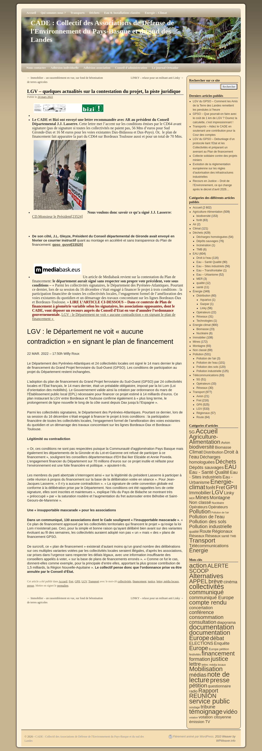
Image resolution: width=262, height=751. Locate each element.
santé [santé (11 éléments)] (225, 536)
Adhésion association (96, 67)
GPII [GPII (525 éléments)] (231, 487)
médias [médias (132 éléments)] (197, 675)
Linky (203, 308)
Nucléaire (202, 333)
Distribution (203, 295)
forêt (199, 220)
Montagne (199, 346)
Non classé (200, 350)
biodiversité (203, 216)
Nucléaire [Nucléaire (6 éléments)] (218, 503)
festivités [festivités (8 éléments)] (195, 654)
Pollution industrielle (208, 371)
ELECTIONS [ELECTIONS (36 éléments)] (201, 643)
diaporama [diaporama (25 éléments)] (226, 622)
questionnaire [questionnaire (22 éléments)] (219, 686)
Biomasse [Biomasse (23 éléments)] (223, 447)
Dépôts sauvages (207, 241)
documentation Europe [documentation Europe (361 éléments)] (209, 635)
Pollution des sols (207, 367)
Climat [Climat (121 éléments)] (196, 451)
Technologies (204, 320)
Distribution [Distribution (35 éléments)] (213, 452)
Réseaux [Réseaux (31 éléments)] (213, 536)
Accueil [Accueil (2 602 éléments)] (206, 431)
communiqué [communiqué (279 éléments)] (206, 592)
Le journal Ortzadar (165, 67)
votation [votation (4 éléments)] (193, 717)
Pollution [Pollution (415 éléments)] (200, 511)
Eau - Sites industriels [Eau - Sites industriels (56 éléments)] (213, 474)
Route (200, 417)
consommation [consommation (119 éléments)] (206, 617)
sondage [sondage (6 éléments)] (194, 707)
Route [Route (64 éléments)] (205, 531)
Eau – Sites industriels (210, 266)
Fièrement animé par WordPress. (193, 736)
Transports (77, 12)
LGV (84, 581)
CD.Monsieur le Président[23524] (57, 216)
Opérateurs (203, 312)
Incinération (203, 245)
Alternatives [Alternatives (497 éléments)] (206, 576)
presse (30, 585)
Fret (71, 581)
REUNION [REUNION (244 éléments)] (202, 696)
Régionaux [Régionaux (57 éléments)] (222, 531)
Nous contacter (36, 67)
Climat (197, 228)
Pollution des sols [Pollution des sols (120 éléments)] (207, 521)
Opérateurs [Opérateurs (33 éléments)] (218, 507)
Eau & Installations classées (122, 12)
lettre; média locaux (167, 581)
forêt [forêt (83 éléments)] (210, 487)
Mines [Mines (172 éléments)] (202, 497)
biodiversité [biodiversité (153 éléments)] (201, 447)
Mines (196, 341)
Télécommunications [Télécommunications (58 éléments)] (209, 545)
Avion (199, 396)
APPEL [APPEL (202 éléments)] (198, 581)
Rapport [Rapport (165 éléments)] (208, 690)
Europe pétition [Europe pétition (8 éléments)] (219, 649)
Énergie (197, 291)
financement (139, 581)
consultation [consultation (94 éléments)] (202, 622)
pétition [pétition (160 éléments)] (198, 685)
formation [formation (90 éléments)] (199, 659)
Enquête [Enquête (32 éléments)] (222, 643)
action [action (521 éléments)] (198, 565)
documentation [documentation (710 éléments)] (211, 627)
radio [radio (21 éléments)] (193, 691)
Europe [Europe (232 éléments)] (198, 648)
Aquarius (205, 299)
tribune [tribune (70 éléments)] (208, 706)
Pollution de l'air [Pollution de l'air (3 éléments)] (220, 512)
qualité (200, 283)
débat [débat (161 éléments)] (217, 638)
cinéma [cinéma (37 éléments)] (230, 581)
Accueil (31, 12)
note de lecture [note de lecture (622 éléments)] (209, 677)
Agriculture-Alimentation (208, 211)
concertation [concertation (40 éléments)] (201, 607)
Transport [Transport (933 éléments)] (202, 540)
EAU (196, 253)
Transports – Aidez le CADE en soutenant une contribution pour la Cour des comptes (214, 131)
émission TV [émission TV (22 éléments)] (199, 722)
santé (199, 287)
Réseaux (201, 316)
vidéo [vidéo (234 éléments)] (230, 711)
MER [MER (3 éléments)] (192, 498)
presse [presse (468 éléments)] (220, 680)
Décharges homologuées (211, 237)
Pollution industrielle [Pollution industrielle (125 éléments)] (210, 526)
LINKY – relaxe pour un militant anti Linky (157, 77)
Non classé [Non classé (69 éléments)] (200, 502)
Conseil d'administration (131, 67)
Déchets (94, 12)
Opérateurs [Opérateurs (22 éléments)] (198, 507)
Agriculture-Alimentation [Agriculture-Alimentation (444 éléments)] (204, 439)
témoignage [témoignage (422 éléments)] (206, 711)
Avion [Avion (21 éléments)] (225, 442)
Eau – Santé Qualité (208, 262)
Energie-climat (202, 325)
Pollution (198, 354)
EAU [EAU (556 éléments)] (231, 467)
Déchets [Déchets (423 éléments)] (226, 461)
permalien (62, 585)
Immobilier (199, 337)
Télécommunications (206, 375)
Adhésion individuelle (64, 67)
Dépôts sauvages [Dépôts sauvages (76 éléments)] (206, 467)
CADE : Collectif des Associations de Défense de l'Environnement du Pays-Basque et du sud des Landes (102, 31)
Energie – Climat (156, 12)
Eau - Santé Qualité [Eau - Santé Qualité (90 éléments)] (209, 472)
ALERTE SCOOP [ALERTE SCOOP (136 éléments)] (208, 568)
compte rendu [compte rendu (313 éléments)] (208, 602)
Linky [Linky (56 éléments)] (229, 492)
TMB (199, 249)
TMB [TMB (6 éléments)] (233, 536)
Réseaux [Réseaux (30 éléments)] (196, 536)
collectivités (124, 581)
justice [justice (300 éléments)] (219, 658)
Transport (93, 581)
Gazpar (204, 304)
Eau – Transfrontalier (209, 270)
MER (199, 278)
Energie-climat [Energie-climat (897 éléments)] (211, 484)
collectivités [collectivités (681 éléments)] (206, 586)
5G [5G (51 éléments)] (192, 432)
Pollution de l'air (206, 358)
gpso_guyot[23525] (67, 244)
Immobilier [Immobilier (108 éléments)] (200, 492)
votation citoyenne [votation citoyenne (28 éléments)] (215, 717)
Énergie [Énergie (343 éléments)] (198, 550)
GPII (77, 581)
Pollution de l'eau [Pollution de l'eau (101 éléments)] (207, 516)
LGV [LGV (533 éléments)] (217, 492)
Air (194, 224)
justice (151, 581)
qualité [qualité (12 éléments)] (194, 531)
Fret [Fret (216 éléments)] (220, 487)
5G (198, 379)
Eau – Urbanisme (207, 274)
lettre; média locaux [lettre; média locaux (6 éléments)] (214, 664)
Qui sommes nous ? (53, 12)
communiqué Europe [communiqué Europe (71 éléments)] (211, 597)
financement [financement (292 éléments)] (218, 653)
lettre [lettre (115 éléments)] (195, 664)
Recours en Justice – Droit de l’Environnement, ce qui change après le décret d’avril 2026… (212, 185)
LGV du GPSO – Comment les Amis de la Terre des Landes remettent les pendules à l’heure (215, 105)
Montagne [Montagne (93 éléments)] (220, 497)
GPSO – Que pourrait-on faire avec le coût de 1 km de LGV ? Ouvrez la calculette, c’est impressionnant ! (215, 118)
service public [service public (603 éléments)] (209, 701)
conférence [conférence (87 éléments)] (201, 612)
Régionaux (203, 413)
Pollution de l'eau (207, 362)
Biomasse (202, 329)
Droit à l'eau (203, 257)
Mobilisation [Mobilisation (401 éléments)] (206, 668)
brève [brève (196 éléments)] (216, 581)
